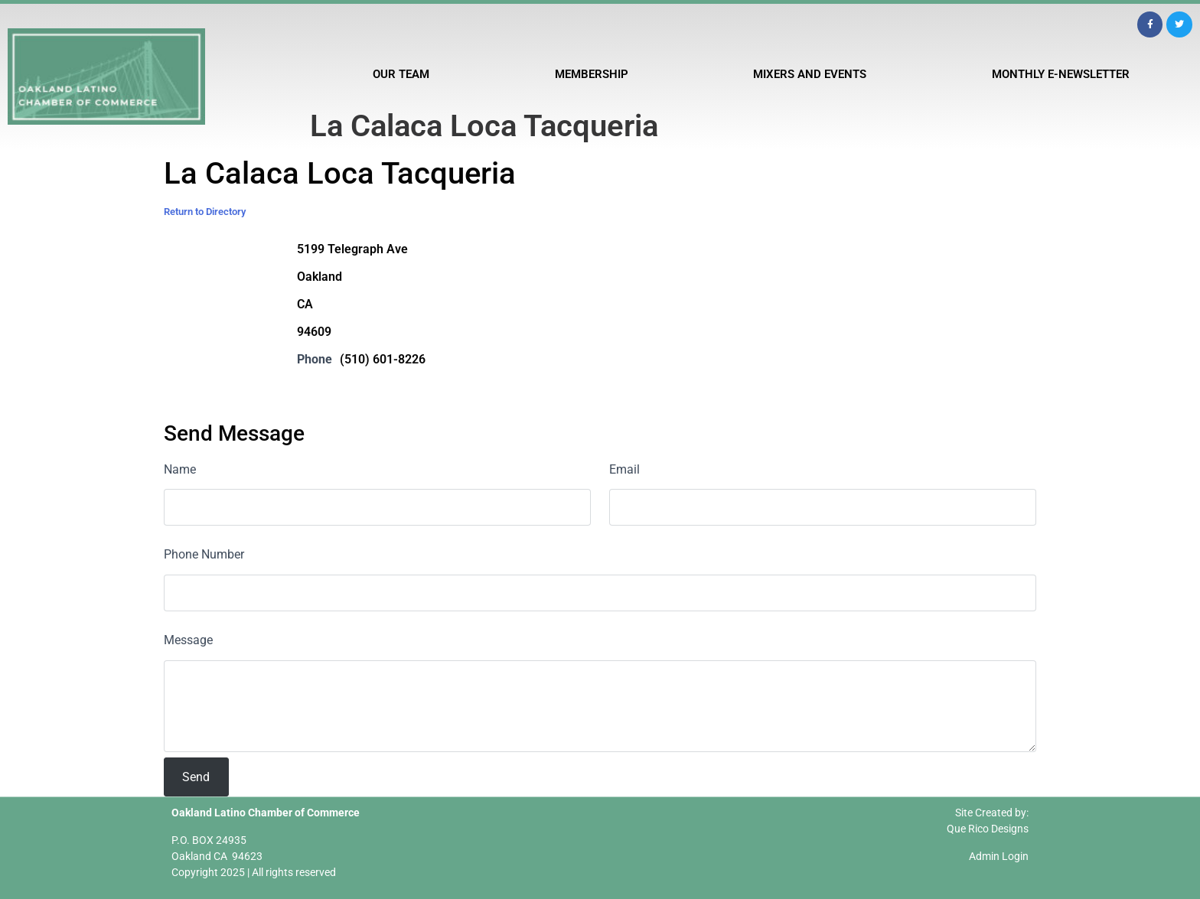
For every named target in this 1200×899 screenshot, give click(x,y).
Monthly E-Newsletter (1061, 74)
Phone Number (204, 554)
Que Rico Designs (988, 828)
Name (180, 469)
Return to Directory (205, 211)
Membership (591, 74)
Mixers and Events (809, 74)
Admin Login (999, 856)
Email (624, 469)
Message (188, 640)
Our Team (401, 74)
